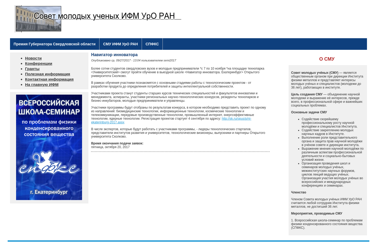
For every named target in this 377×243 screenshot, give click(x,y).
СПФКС (152, 44)
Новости (33, 58)
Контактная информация (49, 79)
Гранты (32, 68)
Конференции (38, 63)
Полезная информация (47, 74)
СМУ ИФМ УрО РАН (120, 44)
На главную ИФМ (42, 84)
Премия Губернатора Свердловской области (55, 44)
